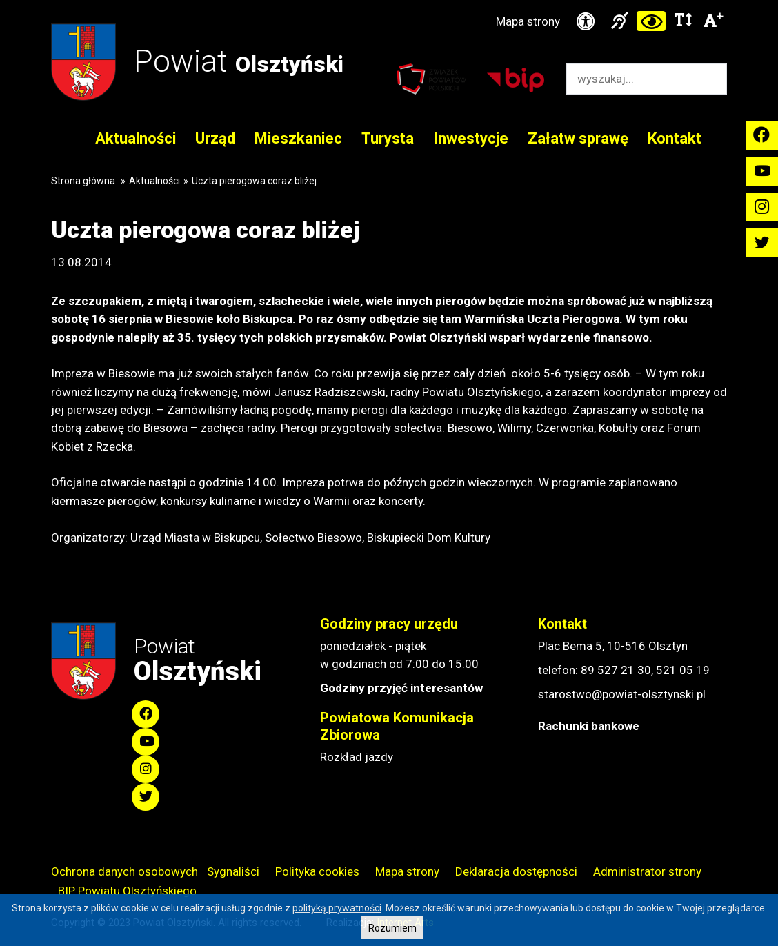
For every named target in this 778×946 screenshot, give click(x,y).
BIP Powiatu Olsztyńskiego (127, 891)
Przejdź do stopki (389, 0)
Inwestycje (470, 138)
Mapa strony (528, 21)
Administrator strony (647, 871)
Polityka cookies (317, 871)
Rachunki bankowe (588, 726)
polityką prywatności (336, 908)
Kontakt (674, 138)
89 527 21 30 (616, 670)
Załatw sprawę (578, 138)
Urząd (215, 138)
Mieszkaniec (298, 138)
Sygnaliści (233, 871)
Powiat (238, 61)
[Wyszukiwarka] (632, 79)
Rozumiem (392, 928)
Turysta (387, 138)
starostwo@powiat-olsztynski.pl (622, 694)
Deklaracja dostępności (516, 871)
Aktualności (135, 138)
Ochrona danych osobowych (124, 871)
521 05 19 (683, 670)
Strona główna (83, 180)
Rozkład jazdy (356, 757)
